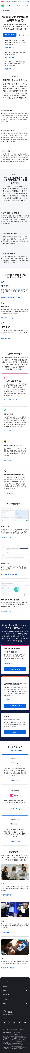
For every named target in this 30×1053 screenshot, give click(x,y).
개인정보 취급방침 (15, 1029)
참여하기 (15, 986)
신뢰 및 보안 (15, 994)
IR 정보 (15, 999)
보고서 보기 (26, 1)
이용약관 (8, 1029)
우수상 (15, 1003)
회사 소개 (15, 982)
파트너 (15, 990)
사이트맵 (22, 1029)
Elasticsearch (20, 289)
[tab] (15, 116)
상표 (4, 1029)
